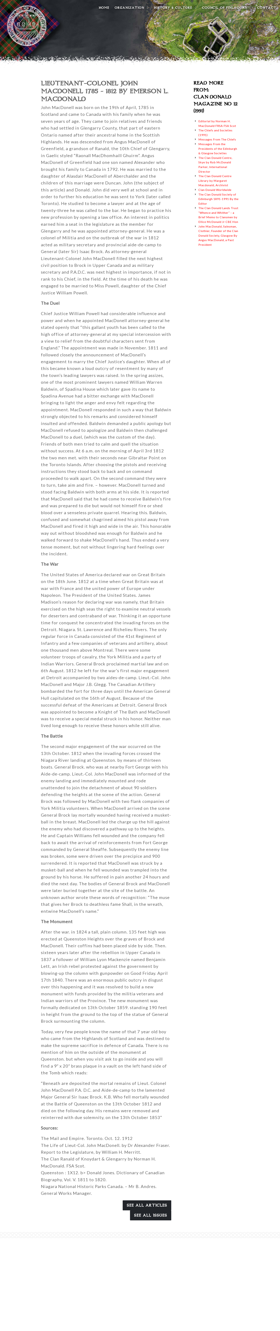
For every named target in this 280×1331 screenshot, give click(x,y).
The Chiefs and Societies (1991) (215, 133)
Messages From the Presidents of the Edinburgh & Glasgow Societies (217, 148)
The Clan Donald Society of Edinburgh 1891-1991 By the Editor (218, 199)
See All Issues (150, 1215)
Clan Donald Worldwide (214, 189)
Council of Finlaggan (227, 7)
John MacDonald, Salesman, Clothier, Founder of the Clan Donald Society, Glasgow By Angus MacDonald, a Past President (218, 235)
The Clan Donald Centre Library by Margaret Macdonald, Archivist (215, 180)
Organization (132, 7)
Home (104, 7)
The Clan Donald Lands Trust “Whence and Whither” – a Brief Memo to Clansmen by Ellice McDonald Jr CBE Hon (218, 214)
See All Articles (147, 1205)
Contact (266, 7)
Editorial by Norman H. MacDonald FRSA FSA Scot (217, 123)
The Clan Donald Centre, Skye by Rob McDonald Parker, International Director (215, 164)
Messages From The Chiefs (217, 139)
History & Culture (175, 7)
